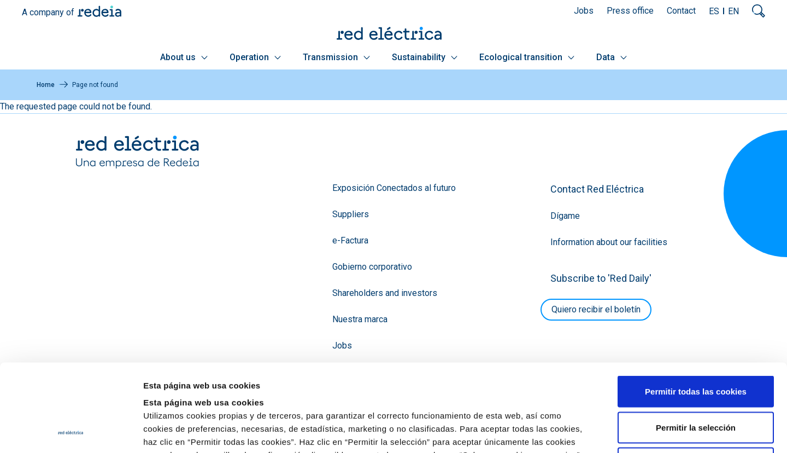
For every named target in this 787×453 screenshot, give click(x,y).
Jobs (584, 10)
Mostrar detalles (592, 431)
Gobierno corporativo (372, 267)
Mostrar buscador (758, 11)
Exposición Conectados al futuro (394, 188)
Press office (630, 10)
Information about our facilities (608, 242)
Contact (681, 10)
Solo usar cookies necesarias (695, 381)
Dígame (565, 216)
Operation (255, 57)
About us (184, 57)
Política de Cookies (476, 386)
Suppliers (350, 214)
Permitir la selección (696, 345)
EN (733, 11)
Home (46, 85)
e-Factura (350, 240)
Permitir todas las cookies (696, 309)
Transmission (336, 57)
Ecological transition (526, 57)
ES (714, 11)
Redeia (99, 11)
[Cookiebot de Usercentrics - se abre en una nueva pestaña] (71, 431)
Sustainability (424, 57)
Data (611, 57)
